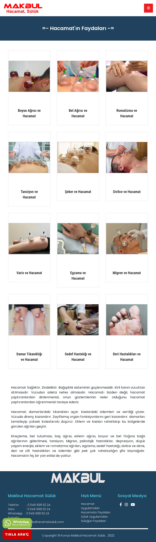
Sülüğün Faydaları (93, 521)
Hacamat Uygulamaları (90, 506)
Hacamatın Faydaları (95, 512)
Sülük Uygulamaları (94, 517)
